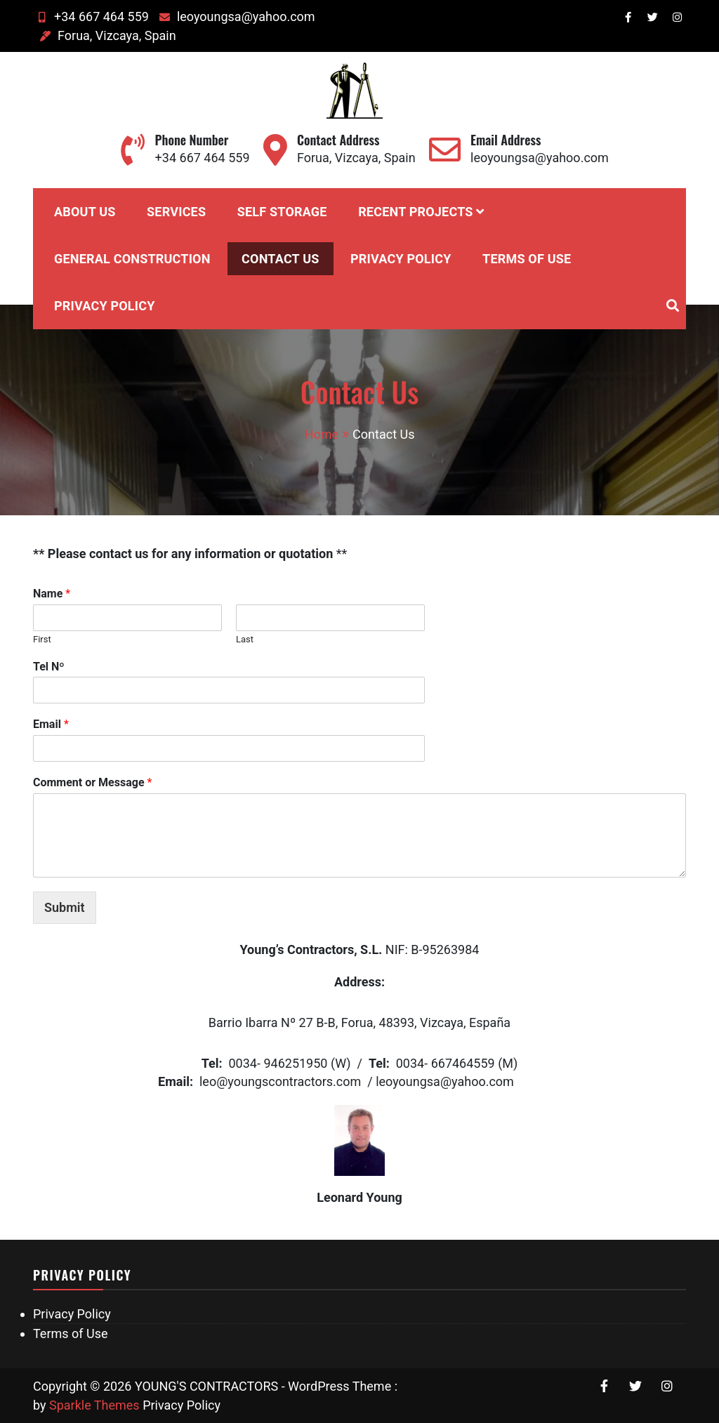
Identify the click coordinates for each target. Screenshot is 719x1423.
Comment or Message (92, 782)
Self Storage (282, 211)
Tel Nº (49, 666)
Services (176, 211)
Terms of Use (526, 258)
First (42, 639)
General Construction (132, 258)
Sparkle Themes (94, 1405)
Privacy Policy (400, 258)
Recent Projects (415, 211)
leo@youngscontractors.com (280, 1081)
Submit (64, 907)
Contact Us (280, 258)
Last (244, 639)
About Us (85, 211)
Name (51, 593)
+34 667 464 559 (91, 16)
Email (51, 724)
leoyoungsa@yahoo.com (235, 16)
